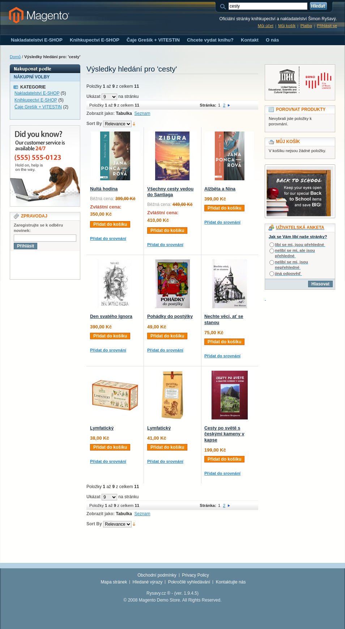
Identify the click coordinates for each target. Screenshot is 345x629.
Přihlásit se (327, 25)
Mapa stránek (114, 582)
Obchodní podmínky (156, 575)
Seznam (142, 113)
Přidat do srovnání (108, 238)
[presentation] (65, 265)
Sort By (94, 123)
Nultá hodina (104, 188)
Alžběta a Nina (219, 188)
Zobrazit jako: (100, 113)
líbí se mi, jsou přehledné (299, 244)
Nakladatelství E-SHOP (37, 93)
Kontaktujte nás (231, 582)
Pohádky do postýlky (170, 316)
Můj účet (265, 25)
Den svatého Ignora (111, 316)
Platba (306, 25)
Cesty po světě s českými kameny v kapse (224, 434)
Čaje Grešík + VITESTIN (38, 106)
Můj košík (286, 25)
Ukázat (93, 96)
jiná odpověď (288, 273)
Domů (15, 57)
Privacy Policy (195, 575)
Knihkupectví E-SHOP (35, 100)
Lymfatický (102, 428)
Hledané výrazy (148, 582)
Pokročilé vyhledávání (189, 582)
